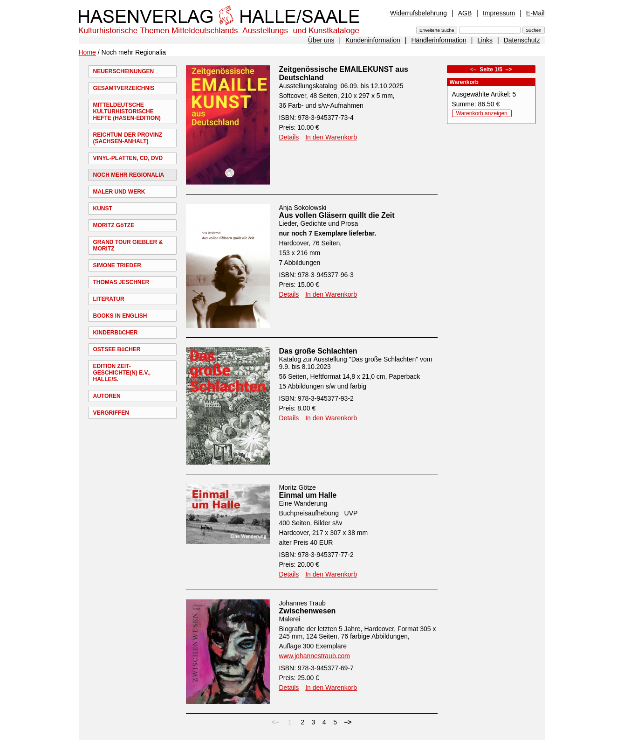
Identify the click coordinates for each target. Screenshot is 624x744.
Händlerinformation (438, 40)
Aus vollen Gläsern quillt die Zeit (337, 215)
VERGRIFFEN (111, 413)
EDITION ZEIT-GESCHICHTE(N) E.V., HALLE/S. (122, 372)
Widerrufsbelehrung (418, 13)
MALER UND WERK (119, 191)
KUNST (102, 208)
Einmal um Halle (308, 495)
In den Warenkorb (331, 137)
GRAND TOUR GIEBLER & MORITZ (128, 245)
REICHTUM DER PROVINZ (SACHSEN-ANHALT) (128, 138)
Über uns (321, 40)
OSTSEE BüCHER (117, 349)
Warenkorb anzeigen (481, 113)
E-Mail (535, 13)
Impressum (499, 13)
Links (485, 40)
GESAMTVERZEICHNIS (124, 88)
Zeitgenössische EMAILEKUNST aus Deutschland (343, 73)
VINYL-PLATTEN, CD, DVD (128, 158)
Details (289, 137)
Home (87, 52)
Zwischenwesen (307, 611)
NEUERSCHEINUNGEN (123, 71)
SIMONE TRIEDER (117, 265)
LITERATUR (108, 299)
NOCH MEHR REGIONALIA (129, 175)
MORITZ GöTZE (114, 225)
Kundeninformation (372, 40)
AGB (465, 13)
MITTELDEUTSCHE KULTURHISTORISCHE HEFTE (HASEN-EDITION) (127, 111)
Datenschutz (522, 40)
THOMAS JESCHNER (121, 282)
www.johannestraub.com (314, 656)
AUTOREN (107, 396)
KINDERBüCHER (115, 332)
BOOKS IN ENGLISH (120, 316)
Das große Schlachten (318, 351)
